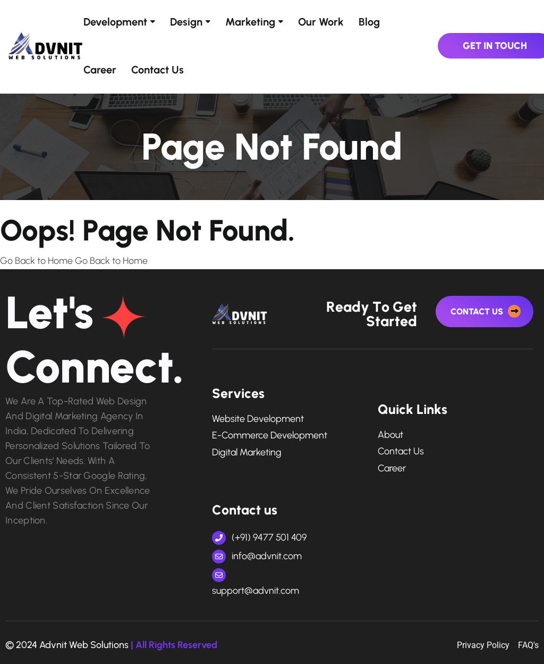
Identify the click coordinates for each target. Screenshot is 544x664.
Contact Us (157, 69)
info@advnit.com (257, 556)
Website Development (258, 419)
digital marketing (247, 452)
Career (99, 69)
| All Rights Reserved (174, 645)
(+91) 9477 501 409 (259, 537)
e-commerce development (269, 435)
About (390, 435)
